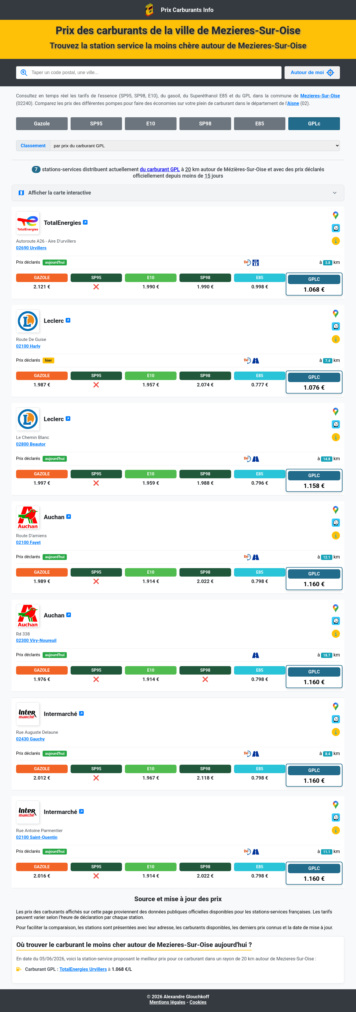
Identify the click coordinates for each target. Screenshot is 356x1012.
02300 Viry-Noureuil (36, 640)
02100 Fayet (28, 542)
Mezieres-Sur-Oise (320, 96)
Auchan (57, 517)
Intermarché (64, 713)
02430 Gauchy (30, 739)
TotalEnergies (66, 222)
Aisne (293, 103)
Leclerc (57, 320)
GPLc (314, 124)
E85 (259, 124)
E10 (150, 124)
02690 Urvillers (31, 248)
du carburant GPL (160, 169)
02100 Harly (28, 346)
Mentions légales (167, 1002)
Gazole (42, 124)
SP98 (205, 124)
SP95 (96, 124)
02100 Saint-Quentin (36, 837)
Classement (33, 145)
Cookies (198, 1002)
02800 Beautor (31, 444)
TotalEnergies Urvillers (83, 969)
